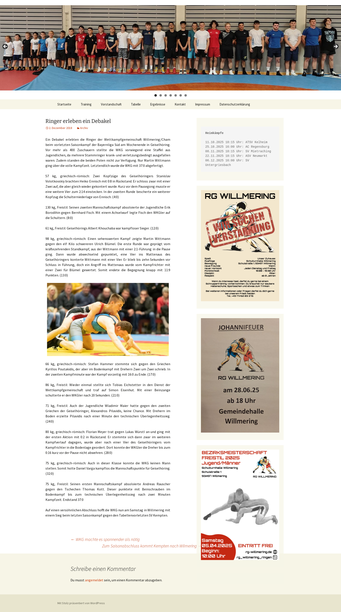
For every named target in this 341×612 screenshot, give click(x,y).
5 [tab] (175, 95)
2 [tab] (160, 95)
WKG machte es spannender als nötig (105, 539)
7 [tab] (185, 95)
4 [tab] (170, 95)
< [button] (5, 46)
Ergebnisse (157, 104)
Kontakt (180, 104)
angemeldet (94, 580)
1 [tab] (155, 95)
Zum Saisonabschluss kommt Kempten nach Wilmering (152, 545)
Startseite (64, 104)
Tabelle (136, 104)
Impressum (202, 104)
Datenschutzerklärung (234, 104)
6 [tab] (180, 95)
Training (86, 104)
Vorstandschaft (111, 104)
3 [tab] (165, 95)
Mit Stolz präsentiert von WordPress (81, 603)
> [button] (335, 46)
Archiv (84, 128)
